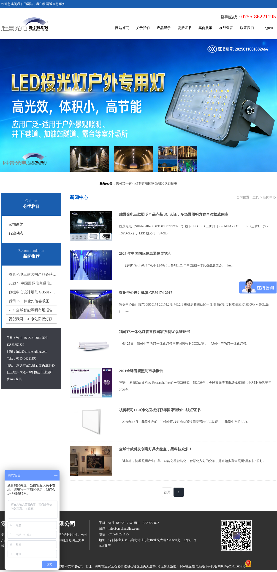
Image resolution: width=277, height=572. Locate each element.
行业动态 (16, 233)
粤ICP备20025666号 (231, 566)
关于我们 (143, 28)
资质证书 (184, 28)
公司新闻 (16, 224)
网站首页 (122, 28)
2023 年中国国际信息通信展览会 (33, 283)
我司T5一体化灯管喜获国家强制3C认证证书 (33, 301)
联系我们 (247, 28)
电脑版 (200, 566)
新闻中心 (269, 197)
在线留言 (226, 28)
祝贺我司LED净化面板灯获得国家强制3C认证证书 (33, 319)
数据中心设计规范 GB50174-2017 (33, 292)
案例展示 (205, 28)
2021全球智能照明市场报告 (31, 310)
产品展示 (164, 28)
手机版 (212, 566)
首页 (167, 492)
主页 (256, 197)
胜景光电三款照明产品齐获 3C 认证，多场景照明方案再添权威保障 (33, 274)
